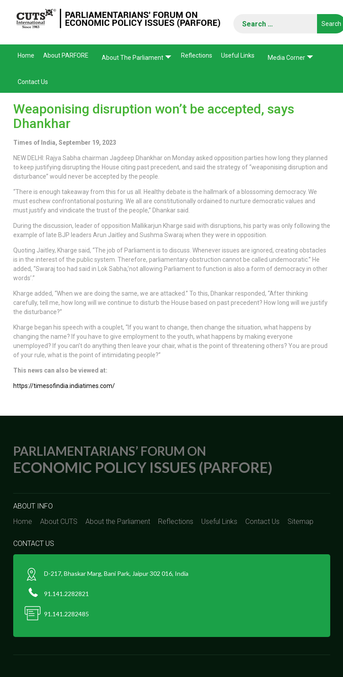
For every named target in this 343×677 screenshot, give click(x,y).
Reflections (196, 55)
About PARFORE (66, 55)
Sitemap (300, 521)
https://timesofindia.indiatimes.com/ (64, 385)
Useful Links (237, 55)
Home (26, 55)
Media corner (286, 57)
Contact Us (33, 81)
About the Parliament (132, 57)
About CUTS (58, 521)
